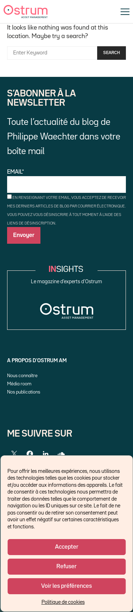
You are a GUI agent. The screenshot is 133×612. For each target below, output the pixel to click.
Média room (19, 384)
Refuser (66, 566)
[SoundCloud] (61, 454)
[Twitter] (14, 454)
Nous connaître (22, 376)
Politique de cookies (63, 602)
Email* (66, 181)
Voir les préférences (66, 586)
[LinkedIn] (45, 454)
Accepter (66, 547)
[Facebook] (29, 454)
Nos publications (23, 392)
